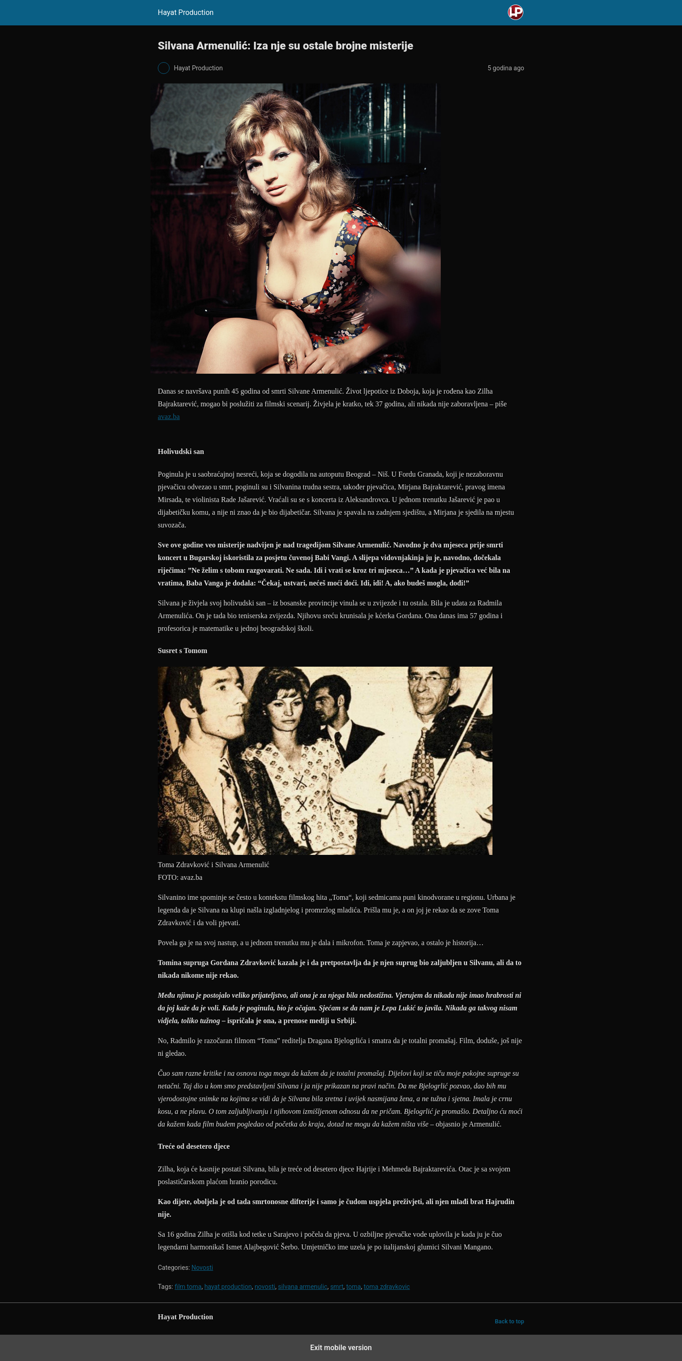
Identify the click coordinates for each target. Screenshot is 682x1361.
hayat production (228, 1286)
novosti (264, 1286)
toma (353, 1286)
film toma (188, 1286)
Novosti (202, 1267)
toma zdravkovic (387, 1286)
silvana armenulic (302, 1286)
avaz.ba (169, 416)
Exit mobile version (341, 1347)
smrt (336, 1286)
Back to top (509, 1321)
